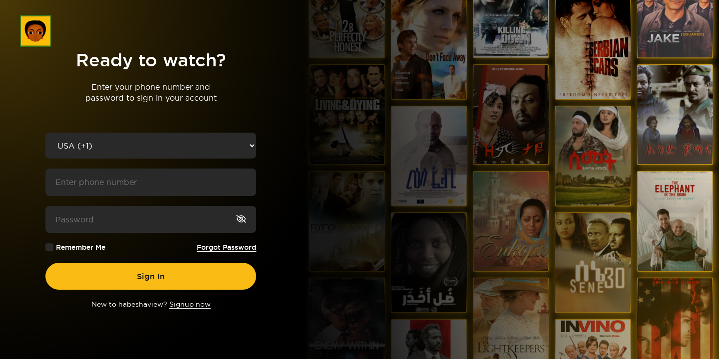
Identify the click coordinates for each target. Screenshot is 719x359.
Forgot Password (226, 247)
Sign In (151, 276)
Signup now (190, 304)
